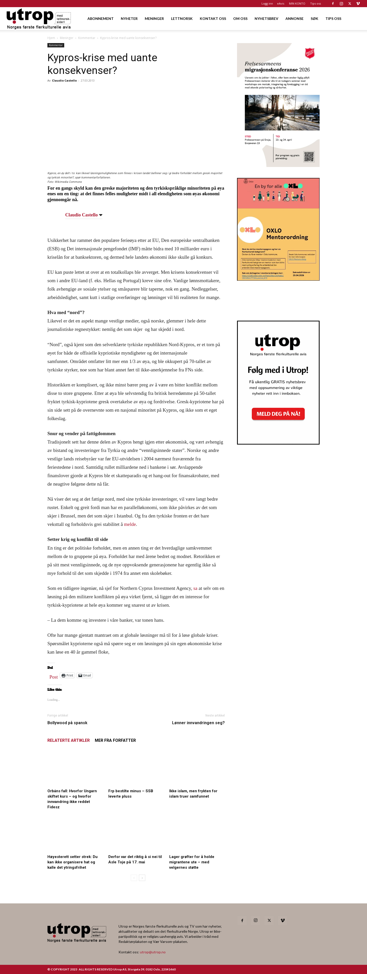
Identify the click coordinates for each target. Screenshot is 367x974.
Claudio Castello (64, 80)
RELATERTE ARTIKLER (68, 740)
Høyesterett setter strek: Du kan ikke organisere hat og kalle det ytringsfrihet (72, 862)
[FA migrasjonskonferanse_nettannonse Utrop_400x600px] (278, 165)
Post (53, 675)
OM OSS (240, 18)
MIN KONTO (297, 3)
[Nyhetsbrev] (278, 443)
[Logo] (39, 18)
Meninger (66, 38)
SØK (314, 18)
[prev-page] (134, 878)
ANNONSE (294, 18)
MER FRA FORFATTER (115, 740)
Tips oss (315, 3)
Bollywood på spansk (67, 722)
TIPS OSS (333, 18)
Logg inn (267, 3)
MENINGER (154, 18)
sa (195, 588)
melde (130, 524)
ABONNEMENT (100, 18)
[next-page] (142, 878)
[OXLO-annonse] (278, 279)
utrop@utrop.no (153, 952)
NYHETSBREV (266, 18)
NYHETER (129, 18)
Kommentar (86, 38)
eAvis (280, 3)
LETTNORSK (182, 18)
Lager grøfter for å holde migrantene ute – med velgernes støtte (191, 862)
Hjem (51, 38)
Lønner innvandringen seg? (198, 722)
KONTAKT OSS (213, 18)
